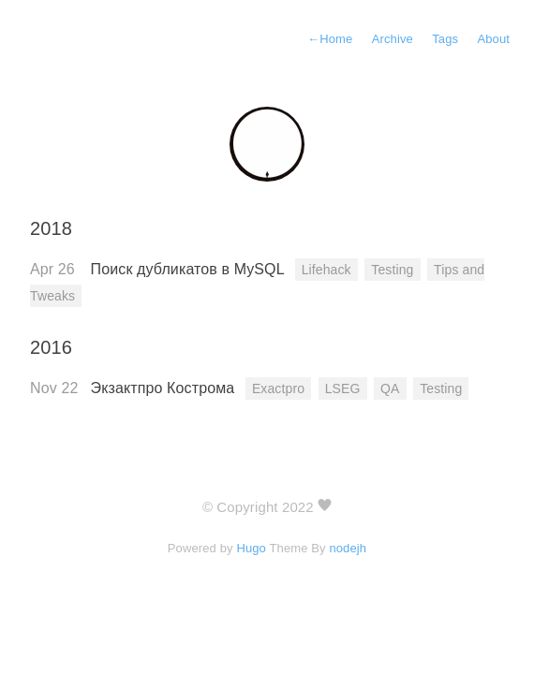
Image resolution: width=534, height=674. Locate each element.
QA (389, 388)
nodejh (347, 548)
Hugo (251, 548)
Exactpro (278, 388)
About (493, 39)
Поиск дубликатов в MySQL (190, 269)
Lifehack (326, 269)
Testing (392, 269)
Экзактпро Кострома (165, 388)
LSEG (343, 388)
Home (329, 39)
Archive (392, 39)
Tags (445, 39)
